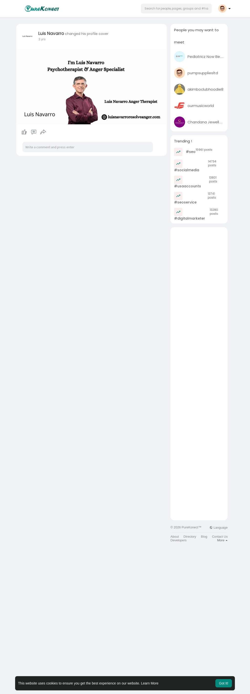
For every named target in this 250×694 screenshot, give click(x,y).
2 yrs (42, 39)
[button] (176, 8)
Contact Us (220, 536)
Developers (178, 540)
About (174, 536)
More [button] (222, 540)
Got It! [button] (223, 683)
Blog (204, 536)
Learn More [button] (150, 683)
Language (218, 527)
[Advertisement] (199, 300)
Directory (190, 536)
